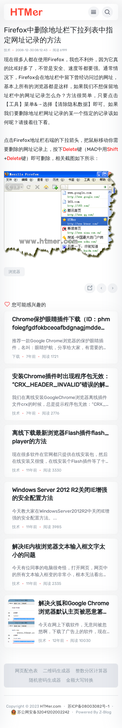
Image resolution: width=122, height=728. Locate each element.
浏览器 (14, 271)
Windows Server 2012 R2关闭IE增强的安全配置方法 (59, 494)
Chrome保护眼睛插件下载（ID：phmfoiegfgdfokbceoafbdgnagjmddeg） (61, 324)
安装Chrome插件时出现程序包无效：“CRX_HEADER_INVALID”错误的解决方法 (61, 381)
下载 (16, 356)
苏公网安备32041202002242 (40, 712)
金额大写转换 (79, 680)
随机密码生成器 (45, 680)
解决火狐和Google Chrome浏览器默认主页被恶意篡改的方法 (73, 608)
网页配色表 (26, 671)
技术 (7, 50)
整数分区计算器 (91, 671)
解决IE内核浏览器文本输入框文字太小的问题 (58, 551)
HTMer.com (50, 706)
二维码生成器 (56, 671)
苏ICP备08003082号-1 (88, 706)
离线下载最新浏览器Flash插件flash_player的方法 (60, 437)
